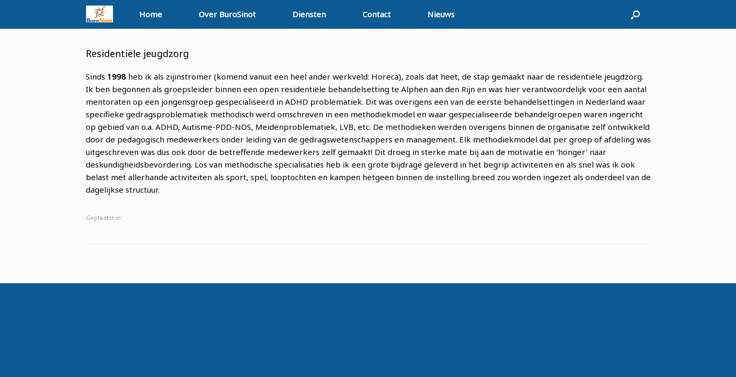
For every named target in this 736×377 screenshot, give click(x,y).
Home (150, 14)
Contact (377, 14)
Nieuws (441, 14)
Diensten (309, 14)
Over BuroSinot (227, 14)
